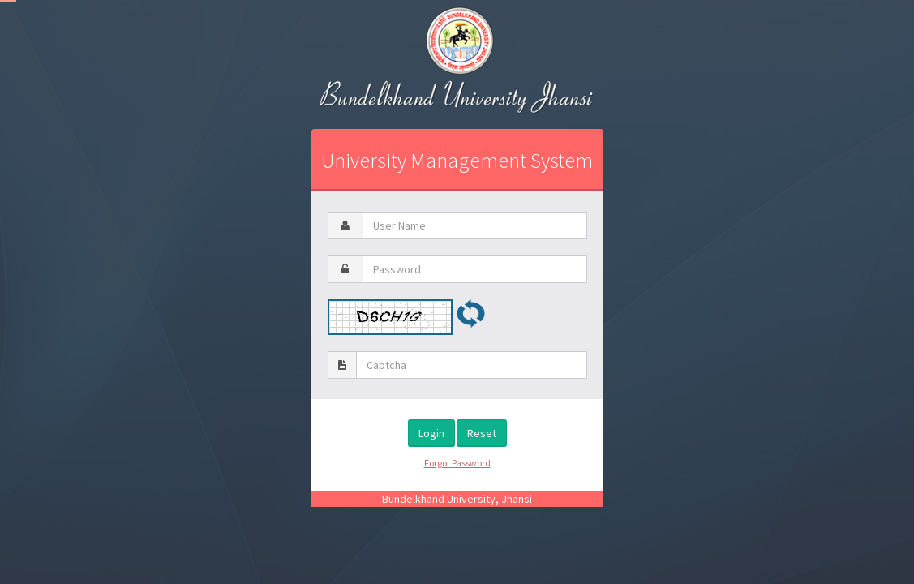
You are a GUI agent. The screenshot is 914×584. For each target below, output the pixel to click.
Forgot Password (457, 463)
